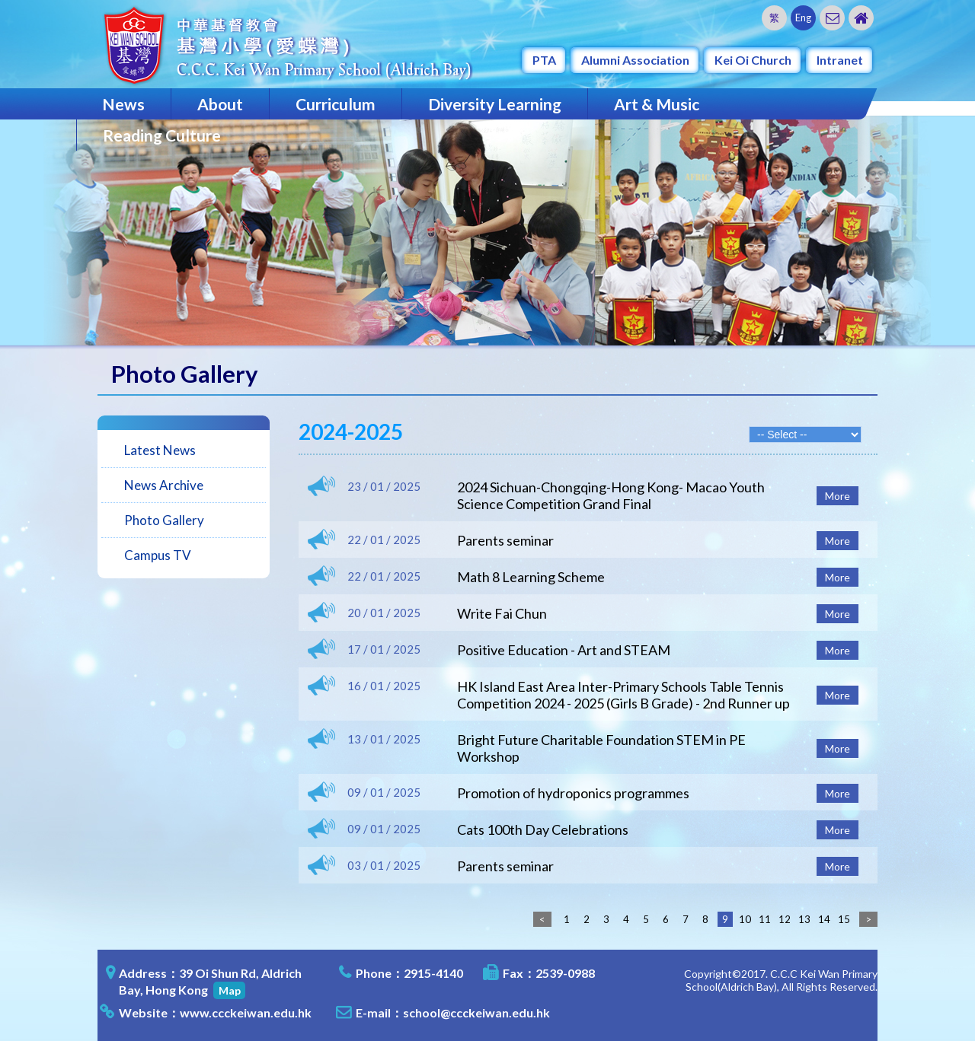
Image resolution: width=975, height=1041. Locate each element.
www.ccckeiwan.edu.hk (246, 1012)
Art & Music (656, 103)
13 (804, 919)
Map (230, 990)
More (837, 495)
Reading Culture (162, 135)
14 (824, 919)
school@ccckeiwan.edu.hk (476, 1012)
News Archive (163, 485)
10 (745, 919)
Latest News (160, 450)
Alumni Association (635, 60)
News (123, 103)
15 (844, 919)
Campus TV (157, 555)
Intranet (840, 60)
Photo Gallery (164, 520)
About (220, 103)
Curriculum (336, 103)
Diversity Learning (494, 103)
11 (765, 919)
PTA (544, 60)
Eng (803, 17)
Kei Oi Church (752, 60)
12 (784, 919)
